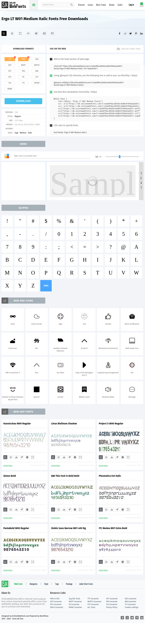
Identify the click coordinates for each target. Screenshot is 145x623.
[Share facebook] (120, 33)
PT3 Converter (56, 604)
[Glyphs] (28, 33)
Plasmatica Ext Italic (110, 475)
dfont (37, 83)
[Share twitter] (131, 33)
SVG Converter (130, 599)
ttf (9, 59)
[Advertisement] (24, 181)
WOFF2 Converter (95, 601)
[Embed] (27, 457)
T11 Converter (130, 604)
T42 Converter (111, 604)
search (71, 4)
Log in (131, 5)
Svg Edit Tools (74, 599)
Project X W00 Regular (111, 423)
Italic (30, 133)
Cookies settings (131, 607)
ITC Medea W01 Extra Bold (113, 528)
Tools (120, 5)
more (46, 286)
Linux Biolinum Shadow (64, 423)
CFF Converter (93, 604)
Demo (111, 5)
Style (46, 584)
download (23, 101)
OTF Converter (112, 599)
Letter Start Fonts (86, 584)
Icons (90, 5)
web (23, 59)
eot (9, 65)
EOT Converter (56, 601)
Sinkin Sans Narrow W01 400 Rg (68, 528)
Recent (81, 5)
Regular (18, 116)
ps (23, 77)
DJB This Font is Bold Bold (65, 475)
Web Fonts (18, 584)
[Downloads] (16, 457)
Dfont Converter (56, 607)
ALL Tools (91, 607)
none (9, 89)
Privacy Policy (111, 607)
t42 (10, 83)
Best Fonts (101, 5)
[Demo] (20, 33)
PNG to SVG (54, 599)
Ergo (16, 133)
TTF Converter (93, 599)
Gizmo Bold (9, 475)
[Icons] (44, 33)
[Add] (4, 33)
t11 (23, 83)
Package (69, 584)
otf (9, 71)
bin (36, 71)
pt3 (9, 77)
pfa (23, 71)
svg (36, 59)
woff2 (37, 65)
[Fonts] (52, 33)
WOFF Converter (75, 601)
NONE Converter (75, 607)
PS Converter (74, 604)
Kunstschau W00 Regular (17, 423)
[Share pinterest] (136, 33)
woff (23, 65)
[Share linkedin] (141, 33)
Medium (23, 133)
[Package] (36, 33)
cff (36, 77)
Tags (57, 584)
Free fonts (15, 5)
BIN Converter (130, 601)
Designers (33, 584)
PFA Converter (111, 601)
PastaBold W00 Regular (16, 528)
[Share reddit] (125, 33)
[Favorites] (12, 33)
